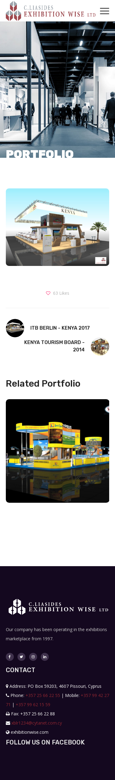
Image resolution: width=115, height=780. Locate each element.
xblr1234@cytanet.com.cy (36, 723)
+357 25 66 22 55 (42, 695)
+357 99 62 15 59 (33, 704)
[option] (55, 455)
